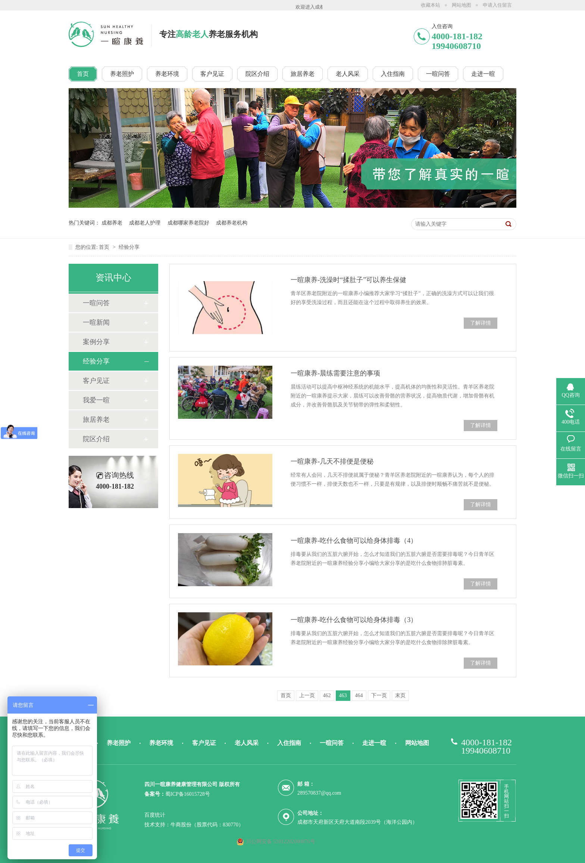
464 (359, 695)
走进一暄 (374, 743)
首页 (105, 247)
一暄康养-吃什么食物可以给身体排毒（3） (354, 620)
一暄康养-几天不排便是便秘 (332, 461)
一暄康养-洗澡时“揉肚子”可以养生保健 (348, 280)
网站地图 (461, 5)
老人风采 (247, 743)
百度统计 (154, 815)
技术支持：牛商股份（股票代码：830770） (194, 825)
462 (327, 695)
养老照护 (119, 743)
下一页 (379, 695)
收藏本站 (430, 5)
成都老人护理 (144, 223)
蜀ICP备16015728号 (187, 794)
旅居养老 (96, 419)
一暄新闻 (96, 322)
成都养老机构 (231, 223)
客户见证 (96, 380)
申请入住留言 (497, 5)
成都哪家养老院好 (188, 223)
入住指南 (289, 743)
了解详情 (480, 323)
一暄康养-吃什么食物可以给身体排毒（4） (354, 540)
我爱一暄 (96, 400)
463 (343, 695)
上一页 (307, 695)
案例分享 (96, 342)
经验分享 (129, 247)
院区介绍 (96, 439)
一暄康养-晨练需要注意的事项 (335, 373)
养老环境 (161, 743)
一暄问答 (96, 303)
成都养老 (111, 223)
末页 (400, 695)
